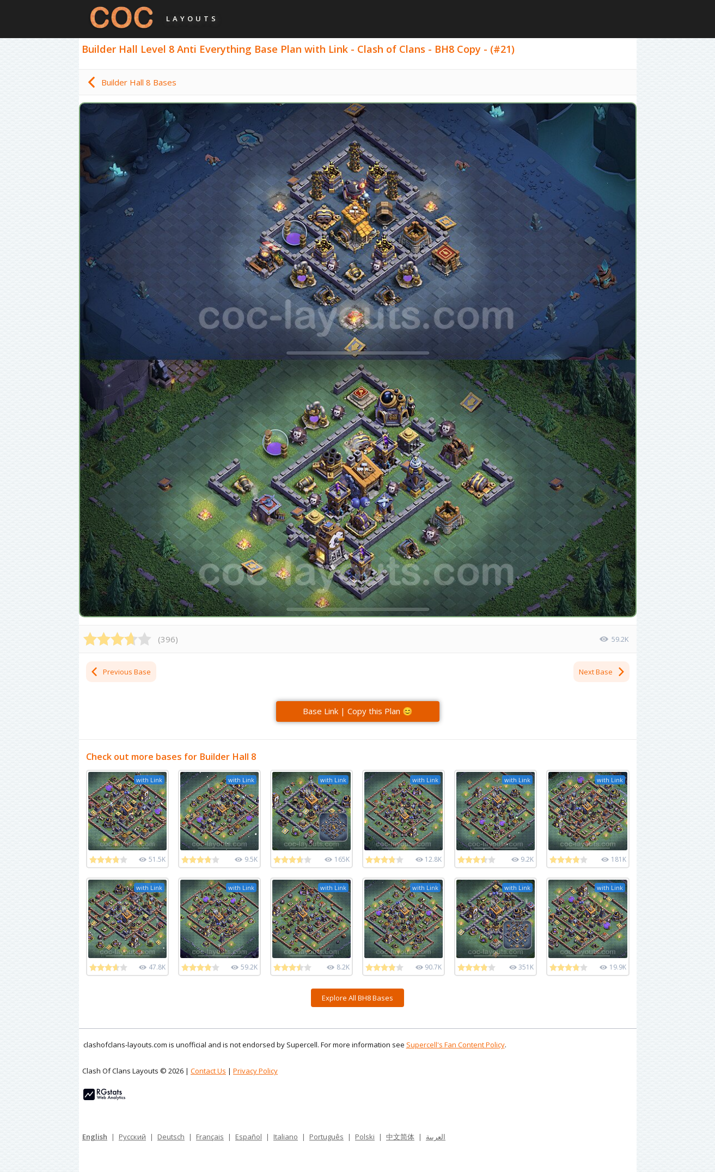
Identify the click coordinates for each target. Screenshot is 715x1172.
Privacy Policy (255, 1071)
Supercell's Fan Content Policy (455, 1045)
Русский (132, 1137)
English (94, 1137)
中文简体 (400, 1137)
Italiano (285, 1137)
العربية (435, 1137)
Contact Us (208, 1071)
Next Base (602, 672)
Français (210, 1137)
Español (248, 1137)
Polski (365, 1137)
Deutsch (171, 1137)
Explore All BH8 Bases (357, 998)
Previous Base (120, 672)
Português (326, 1137)
